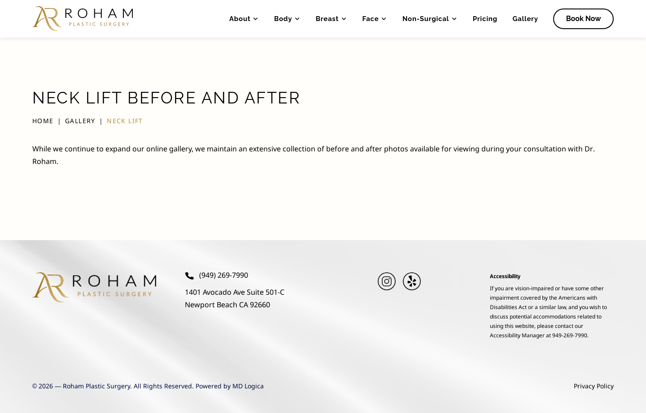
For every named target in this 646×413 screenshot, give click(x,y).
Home (43, 121)
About (244, 19)
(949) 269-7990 (216, 276)
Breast (331, 19)
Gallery (525, 19)
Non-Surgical (430, 19)
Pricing (485, 19)
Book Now (583, 18)
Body (287, 19)
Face (375, 19)
